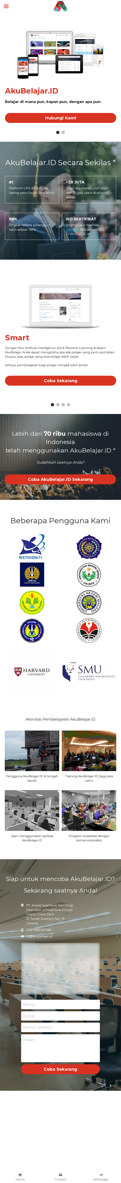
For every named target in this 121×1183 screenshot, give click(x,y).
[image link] (60, 6)
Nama (29, 1009)
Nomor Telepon (37, 1032)
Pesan (29, 1045)
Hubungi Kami (60, 117)
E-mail (29, 1021)
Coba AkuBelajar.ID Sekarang (60, 484)
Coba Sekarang (60, 385)
